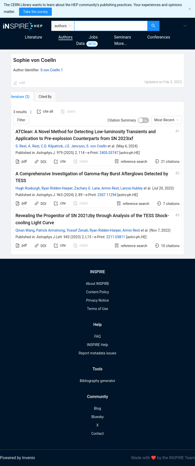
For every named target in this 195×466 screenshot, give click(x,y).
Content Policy (97, 292)
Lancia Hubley (131, 188)
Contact (97, 434)
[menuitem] (185, 26)
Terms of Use (97, 309)
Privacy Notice (97, 300)
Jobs (93, 37)
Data (80, 43)
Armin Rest (110, 188)
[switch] (143, 120)
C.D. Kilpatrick (52, 146)
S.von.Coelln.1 (51, 70)
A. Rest (33, 146)
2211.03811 (115, 237)
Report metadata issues (97, 353)
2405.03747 (109, 153)
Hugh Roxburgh (27, 188)
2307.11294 (107, 195)
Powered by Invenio (17, 457)
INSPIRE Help (97, 345)
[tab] (25, 96)
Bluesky (97, 417)
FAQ (97, 336)
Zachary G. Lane (87, 188)
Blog (97, 408)
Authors (65, 37)
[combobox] (111, 26)
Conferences (158, 37)
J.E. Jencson (74, 146)
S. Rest (20, 146)
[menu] (178, 26)
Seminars (122, 37)
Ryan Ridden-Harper (57, 188)
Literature (33, 37)
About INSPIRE (97, 284)
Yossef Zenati (77, 230)
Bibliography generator (97, 381)
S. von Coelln (96, 146)
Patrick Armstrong (50, 230)
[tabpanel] (97, 178)
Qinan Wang (25, 230)
